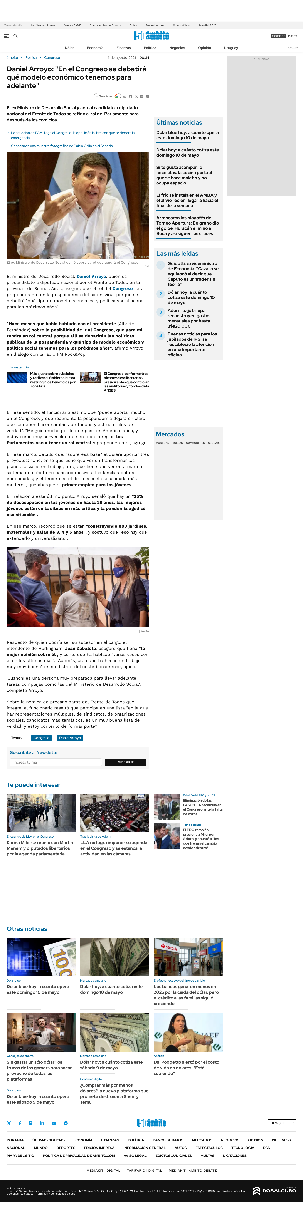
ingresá (293, 36)
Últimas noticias (48, 1140)
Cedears (214, 442)
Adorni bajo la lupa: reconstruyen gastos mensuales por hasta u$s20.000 (189, 318)
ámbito (12, 57)
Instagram (30, 1123)
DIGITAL (103, 1170)
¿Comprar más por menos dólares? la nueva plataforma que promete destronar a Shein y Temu (114, 1093)
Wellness (281, 1140)
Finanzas (123, 47)
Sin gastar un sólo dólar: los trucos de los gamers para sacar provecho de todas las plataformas (39, 1070)
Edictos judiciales (173, 1155)
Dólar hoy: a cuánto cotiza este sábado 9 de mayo (111, 1065)
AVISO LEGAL (135, 1155)
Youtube (54, 1123)
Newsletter (293, 47)
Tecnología (242, 1148)
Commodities (195, 442)
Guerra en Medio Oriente (105, 25)
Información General (144, 1148)
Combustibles (181, 25)
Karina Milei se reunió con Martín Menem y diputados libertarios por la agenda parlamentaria (40, 848)
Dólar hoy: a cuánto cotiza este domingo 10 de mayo (187, 152)
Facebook (20, 1123)
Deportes (65, 1148)
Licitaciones (235, 1155)
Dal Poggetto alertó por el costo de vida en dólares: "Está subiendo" (186, 1067)
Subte (133, 25)
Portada (15, 1140)
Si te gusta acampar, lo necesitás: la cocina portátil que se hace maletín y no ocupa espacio (184, 175)
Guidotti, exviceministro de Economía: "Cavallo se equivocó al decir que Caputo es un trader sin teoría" (193, 274)
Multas (207, 1155)
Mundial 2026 (207, 25)
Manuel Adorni (155, 25)
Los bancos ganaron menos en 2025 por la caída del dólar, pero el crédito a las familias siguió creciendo (186, 995)
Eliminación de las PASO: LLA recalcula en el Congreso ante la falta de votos (203, 807)
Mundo (41, 1148)
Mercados (202, 1140)
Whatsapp (66, 1123)
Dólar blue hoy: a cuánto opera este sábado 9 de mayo (38, 1099)
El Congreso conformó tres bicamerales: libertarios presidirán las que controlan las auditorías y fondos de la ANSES (126, 382)
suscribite (278, 36)
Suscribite (126, 762)
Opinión (204, 47)
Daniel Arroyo (91, 276)
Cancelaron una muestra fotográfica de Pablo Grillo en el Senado (62, 146)
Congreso (52, 57)
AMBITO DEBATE (193, 1170)
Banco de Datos (168, 1140)
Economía (95, 47)
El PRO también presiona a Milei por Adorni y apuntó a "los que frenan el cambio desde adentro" (201, 839)
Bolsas (177, 442)
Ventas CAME (72, 25)
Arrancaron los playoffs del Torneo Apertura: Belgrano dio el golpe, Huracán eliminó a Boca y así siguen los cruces (187, 225)
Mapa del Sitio (20, 1155)
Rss (266, 1148)
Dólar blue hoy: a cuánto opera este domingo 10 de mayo (187, 135)
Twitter (9, 1123)
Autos (181, 1148)
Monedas (162, 442)
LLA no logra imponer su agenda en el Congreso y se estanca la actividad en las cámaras (113, 848)
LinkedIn (42, 1123)
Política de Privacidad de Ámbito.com (79, 1155)
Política (150, 47)
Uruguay (231, 47)
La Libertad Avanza (43, 25)
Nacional (16, 1148)
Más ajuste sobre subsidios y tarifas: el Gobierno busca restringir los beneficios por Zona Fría (53, 380)
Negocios (177, 47)
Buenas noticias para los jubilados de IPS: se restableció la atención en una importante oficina (192, 344)
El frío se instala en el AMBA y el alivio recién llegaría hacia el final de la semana (187, 200)
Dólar (69, 47)
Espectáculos (209, 1148)
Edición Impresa (99, 1148)
